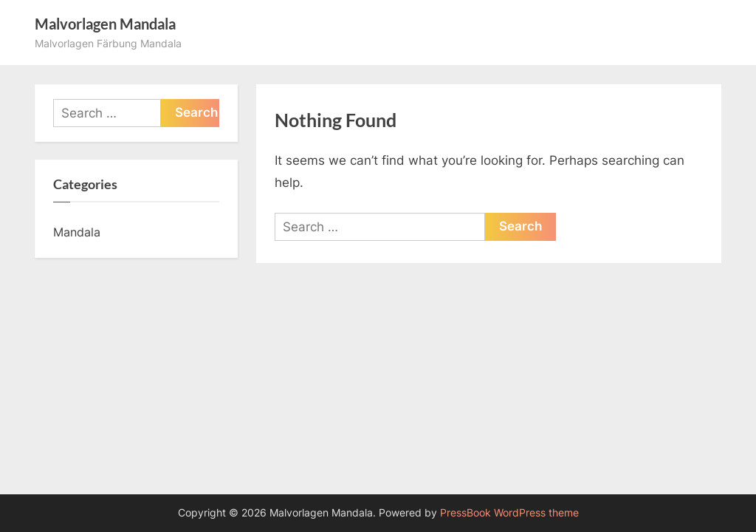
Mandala (76, 232)
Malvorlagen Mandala (105, 24)
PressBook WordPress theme (509, 513)
